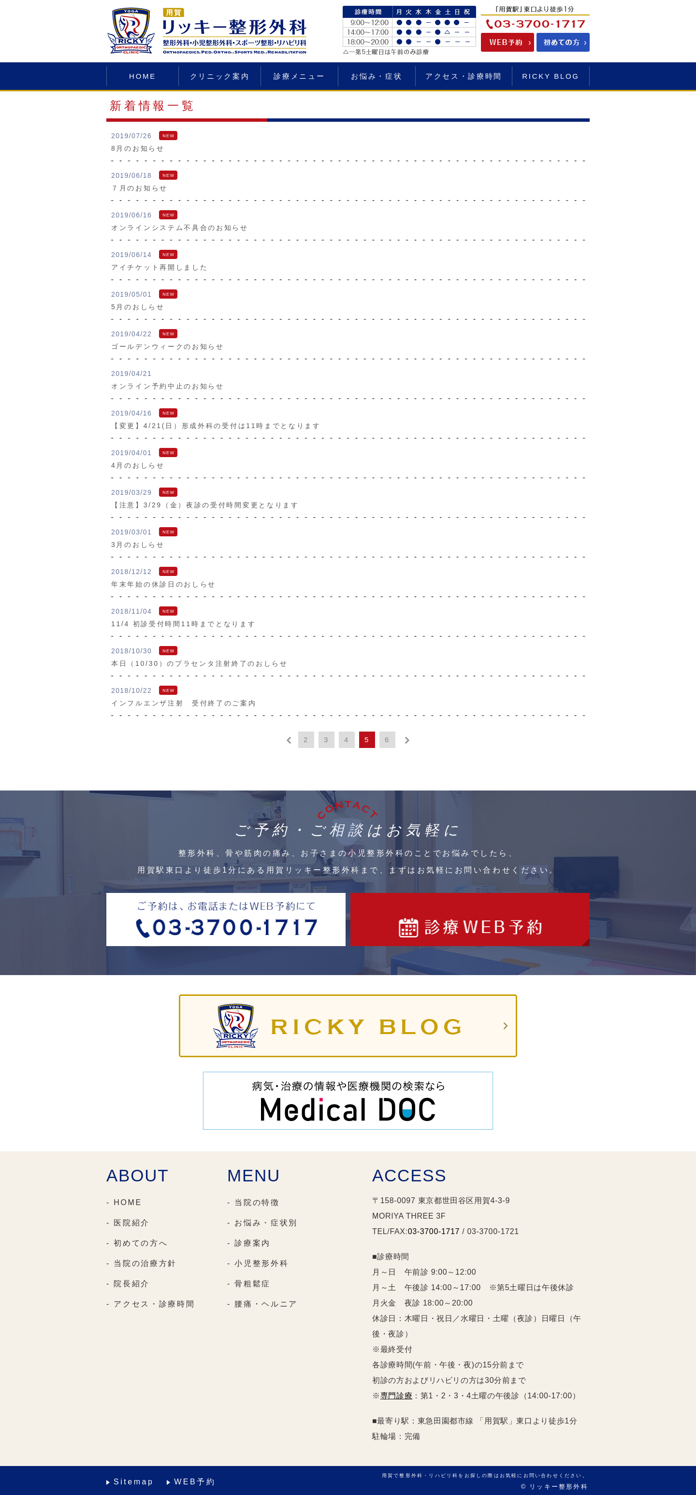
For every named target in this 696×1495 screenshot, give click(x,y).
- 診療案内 (249, 1243)
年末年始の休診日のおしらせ (163, 584)
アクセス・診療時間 (463, 76)
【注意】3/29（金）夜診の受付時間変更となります (205, 505)
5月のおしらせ (138, 307)
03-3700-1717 (434, 1231)
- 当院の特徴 (253, 1202)
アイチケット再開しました (159, 267)
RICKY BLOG (550, 76)
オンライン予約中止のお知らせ (167, 386)
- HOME (124, 1202)
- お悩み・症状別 (262, 1223)
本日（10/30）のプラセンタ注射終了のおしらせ (199, 663)
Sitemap (134, 1482)
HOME (142, 76)
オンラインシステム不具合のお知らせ (179, 227)
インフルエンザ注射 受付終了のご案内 (184, 703)
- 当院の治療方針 (141, 1263)
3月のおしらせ (138, 544)
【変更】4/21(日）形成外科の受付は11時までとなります (216, 426)
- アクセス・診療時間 (150, 1304)
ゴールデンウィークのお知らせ (167, 346)
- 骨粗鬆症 (249, 1283)
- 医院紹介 (128, 1223)
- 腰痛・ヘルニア (262, 1304)
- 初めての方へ (137, 1243)
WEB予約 (195, 1482)
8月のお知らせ (138, 148)
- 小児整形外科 (258, 1263)
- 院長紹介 (128, 1283)
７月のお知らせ (139, 188)
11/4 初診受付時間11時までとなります (183, 624)
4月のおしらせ (138, 465)
